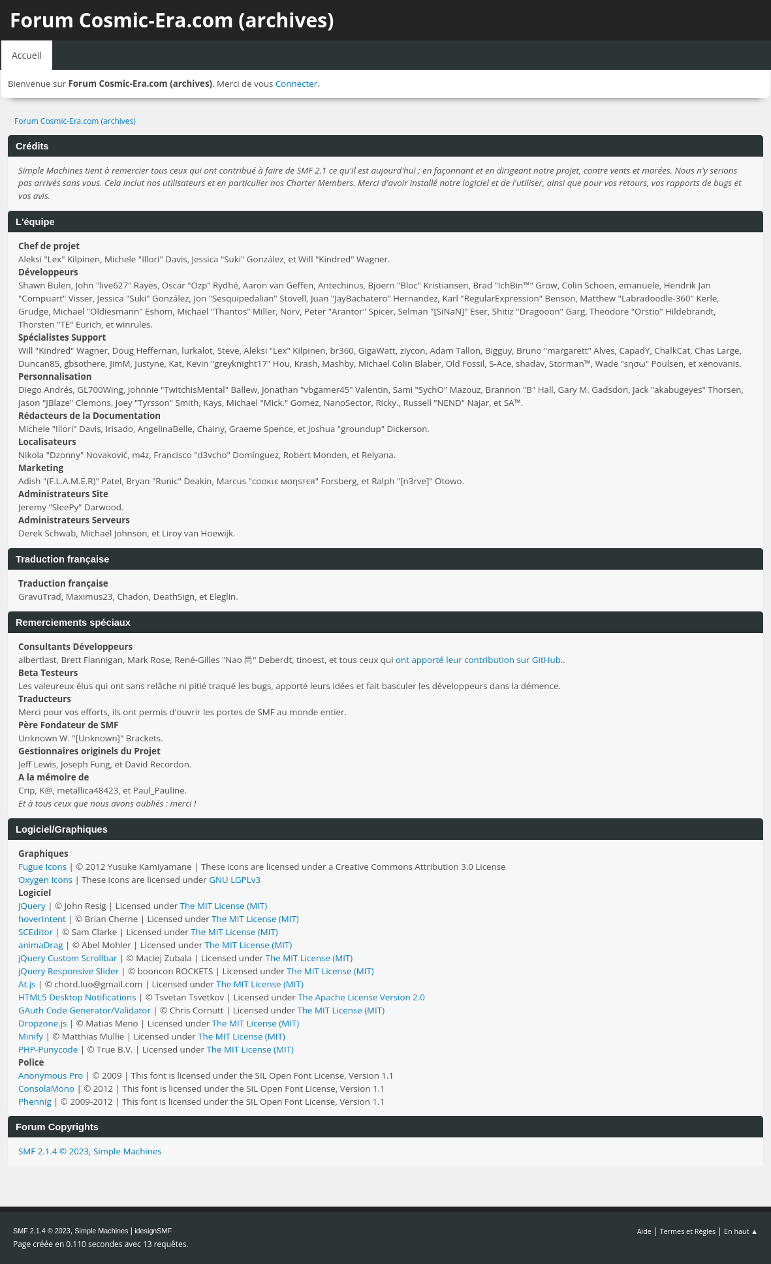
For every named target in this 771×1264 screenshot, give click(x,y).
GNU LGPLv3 (234, 880)
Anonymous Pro (50, 1075)
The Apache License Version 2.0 (361, 997)
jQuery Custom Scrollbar (67, 958)
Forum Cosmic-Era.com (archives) (172, 20)
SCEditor (35, 932)
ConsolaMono (46, 1088)
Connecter (296, 83)
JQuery (32, 906)
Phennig (35, 1101)
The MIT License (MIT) (224, 906)
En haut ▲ (741, 1231)
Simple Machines (127, 1151)
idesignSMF (153, 1231)
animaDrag (40, 945)
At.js (26, 984)
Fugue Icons (42, 866)
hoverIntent (42, 919)
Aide (644, 1231)
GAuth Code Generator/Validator (84, 1010)
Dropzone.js (42, 1023)
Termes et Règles (688, 1231)
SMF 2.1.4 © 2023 (53, 1151)
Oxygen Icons (45, 880)
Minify (30, 1036)
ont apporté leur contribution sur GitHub (478, 660)
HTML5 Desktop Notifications (77, 997)
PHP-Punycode (48, 1049)
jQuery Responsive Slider (68, 971)
